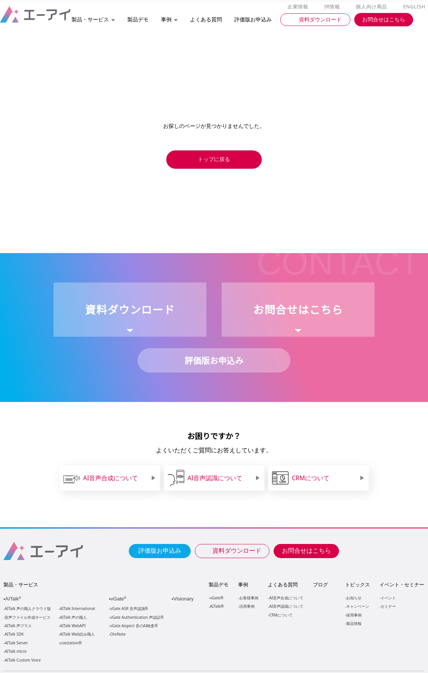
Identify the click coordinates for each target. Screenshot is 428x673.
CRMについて (280, 615)
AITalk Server (16, 643)
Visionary (184, 599)
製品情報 (353, 623)
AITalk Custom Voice (22, 660)
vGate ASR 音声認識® (128, 609)
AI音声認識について (286, 606)
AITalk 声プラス (18, 626)
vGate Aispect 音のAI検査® (133, 626)
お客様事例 (248, 597)
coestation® (70, 643)
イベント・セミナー (401, 584)
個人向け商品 (372, 6)
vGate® (216, 597)
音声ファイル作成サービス (27, 617)
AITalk (14, 599)
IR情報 (333, 6)
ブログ (320, 584)
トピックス (357, 584)
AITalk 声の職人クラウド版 (28, 609)
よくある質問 (283, 584)
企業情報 (299, 6)
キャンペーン (357, 606)
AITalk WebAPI (72, 626)
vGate (119, 599)
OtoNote (117, 634)
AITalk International (77, 609)
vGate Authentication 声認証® (136, 617)
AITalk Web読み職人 (77, 634)
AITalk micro (15, 651)
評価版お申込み (159, 550)
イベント (388, 597)
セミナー (388, 606)
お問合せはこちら (306, 550)
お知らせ (353, 597)
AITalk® (216, 606)
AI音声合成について (286, 597)
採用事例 (353, 615)
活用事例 (247, 606)
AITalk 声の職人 (73, 617)
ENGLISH (414, 6)
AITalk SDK (14, 634)
